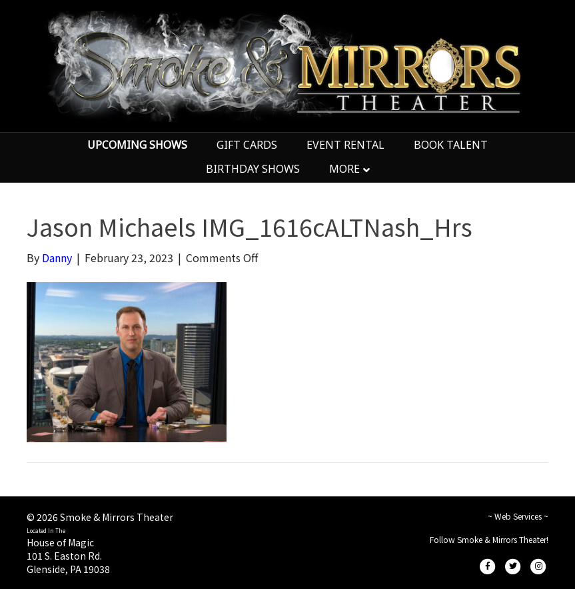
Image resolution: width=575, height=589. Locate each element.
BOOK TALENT (451, 144)
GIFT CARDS (247, 144)
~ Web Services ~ (518, 516)
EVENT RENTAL (345, 144)
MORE (344, 168)
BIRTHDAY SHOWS (253, 168)
